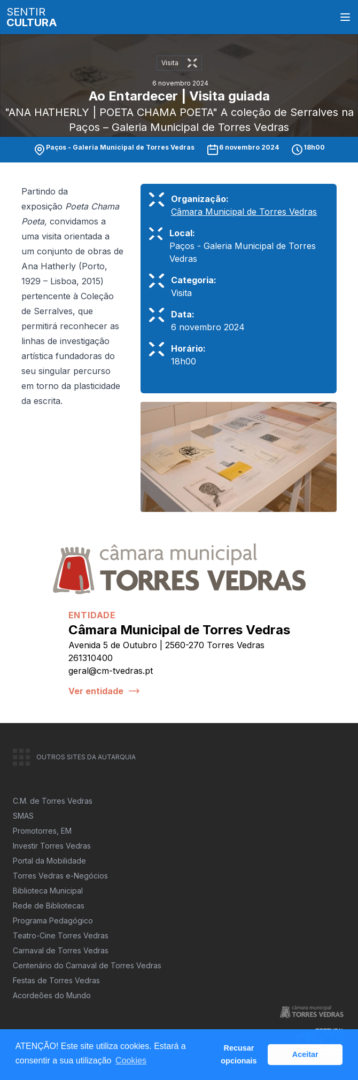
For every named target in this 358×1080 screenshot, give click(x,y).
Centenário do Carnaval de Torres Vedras (87, 965)
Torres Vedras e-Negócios (60, 875)
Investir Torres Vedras (52, 845)
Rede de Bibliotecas (48, 905)
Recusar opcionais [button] (238, 1054)
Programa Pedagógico (53, 920)
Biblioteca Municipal (48, 890)
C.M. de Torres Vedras (52, 800)
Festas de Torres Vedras (56, 980)
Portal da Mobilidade (49, 860)
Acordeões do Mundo (52, 995)
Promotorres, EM (42, 830)
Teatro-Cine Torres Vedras (60, 935)
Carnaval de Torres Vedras (60, 950)
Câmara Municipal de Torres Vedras (244, 211)
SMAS (23, 815)
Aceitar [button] (305, 1054)
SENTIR (31, 17)
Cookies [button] (130, 1060)
